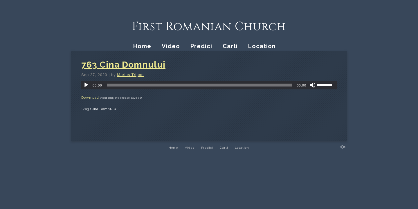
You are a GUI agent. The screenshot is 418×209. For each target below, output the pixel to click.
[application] (209, 85)
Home (142, 46)
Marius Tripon (130, 75)
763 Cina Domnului (123, 65)
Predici (201, 46)
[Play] (86, 85)
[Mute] (313, 85)
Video (171, 46)
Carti (230, 46)
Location (262, 46)
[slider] (199, 85)
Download (90, 98)
